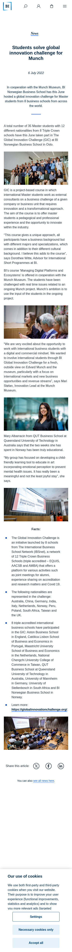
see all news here (43, 780)
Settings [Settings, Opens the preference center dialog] (36, 918)
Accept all (36, 944)
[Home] (7, 6)
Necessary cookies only (36, 931)
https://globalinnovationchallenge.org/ (39, 709)
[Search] (25, 6)
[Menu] (64, 6)
